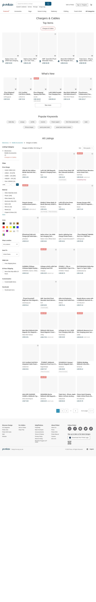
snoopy (22, 122)
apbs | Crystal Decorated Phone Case (70, 239)
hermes (30, 7)
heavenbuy (62, 334)
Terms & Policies (39, 434)
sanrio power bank (45, 127)
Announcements (39, 432)
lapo (50, 96)
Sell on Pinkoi (70, 4)
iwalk (86, 122)
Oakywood (62, 398)
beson (78, 207)
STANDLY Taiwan (64, 270)
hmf (42, 303)
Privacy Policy (39, 436)
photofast (25, 239)
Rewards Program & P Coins (41, 441)
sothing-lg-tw (7, 96)
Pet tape (35, 7)
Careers (53, 436)
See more (48, 105)
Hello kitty (11, 122)
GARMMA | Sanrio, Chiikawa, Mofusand (33, 270)
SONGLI (61, 175)
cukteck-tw (22, 96)
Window (4, 436)
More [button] (3, 214)
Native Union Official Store (48, 239)
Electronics (5, 143)
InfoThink (79, 175)
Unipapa (43, 270)
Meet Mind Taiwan (69, 96)
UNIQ (42, 334)
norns (24, 207)
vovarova (61, 366)
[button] (17, 184)
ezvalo (35, 96)
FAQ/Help (37, 427)
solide (78, 334)
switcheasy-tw (26, 303)
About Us (53, 427)
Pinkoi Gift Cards (6, 432)
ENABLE (43, 207)
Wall (3, 434)
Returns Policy (39, 438)
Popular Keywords (48, 116)
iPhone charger (29, 127)
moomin (43, 122)
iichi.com (53, 438)
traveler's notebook (21, 7)
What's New (48, 73)
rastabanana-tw (81, 270)
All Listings (48, 138)
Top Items (48, 23)
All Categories (6, 427)
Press (52, 429)
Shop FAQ (21, 429)
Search (48, 4)
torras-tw (79, 366)
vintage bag (42, 7)
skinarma (43, 398)
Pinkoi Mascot (55, 434)
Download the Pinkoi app (79, 438)
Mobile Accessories (17, 143)
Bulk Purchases (39, 429)
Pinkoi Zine (5, 429)
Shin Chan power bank (72, 122)
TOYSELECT (81, 303)
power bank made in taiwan (63, 127)
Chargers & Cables (48, 28)
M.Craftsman (80, 398)
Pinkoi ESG (54, 432)
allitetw (24, 175)
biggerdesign (44, 366)
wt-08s (32, 122)
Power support (55, 122)
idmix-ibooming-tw (27, 398)
